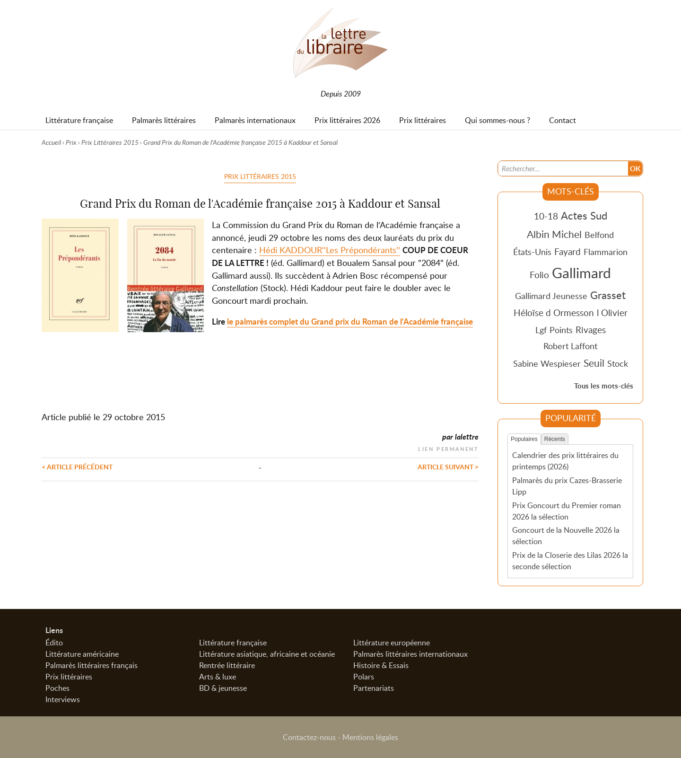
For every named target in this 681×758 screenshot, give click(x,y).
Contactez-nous (309, 737)
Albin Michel (554, 234)
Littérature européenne (391, 642)
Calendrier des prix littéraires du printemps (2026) (565, 461)
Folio (539, 274)
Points (561, 329)
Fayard (567, 251)
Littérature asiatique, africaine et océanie (267, 654)
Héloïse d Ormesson (554, 312)
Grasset (608, 295)
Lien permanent (448, 447)
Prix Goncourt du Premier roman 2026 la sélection (566, 511)
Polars (363, 676)
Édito (54, 642)
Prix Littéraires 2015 (110, 142)
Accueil (51, 142)
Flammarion (606, 251)
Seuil (594, 363)
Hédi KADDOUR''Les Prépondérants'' (329, 250)
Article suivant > (448, 466)
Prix (71, 142)
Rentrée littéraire (227, 665)
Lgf (541, 329)
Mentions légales (370, 737)
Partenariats (373, 688)
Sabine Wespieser (547, 363)
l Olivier (612, 312)
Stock (617, 363)
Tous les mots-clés (603, 386)
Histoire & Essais (381, 665)
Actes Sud (584, 215)
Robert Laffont (570, 346)
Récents (554, 439)
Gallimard (581, 272)
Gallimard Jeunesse (551, 295)
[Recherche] (563, 168)
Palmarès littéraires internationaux (410, 654)
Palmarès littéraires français (91, 665)
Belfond (599, 234)
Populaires (524, 439)
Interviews (62, 699)
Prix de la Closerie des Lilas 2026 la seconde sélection (570, 561)
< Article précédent (77, 466)
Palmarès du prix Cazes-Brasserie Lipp (567, 486)
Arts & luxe (217, 676)
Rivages (591, 329)
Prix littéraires (68, 676)
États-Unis (532, 251)
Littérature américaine (82, 654)
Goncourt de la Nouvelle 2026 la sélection (566, 535)
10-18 (546, 216)
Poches (57, 688)
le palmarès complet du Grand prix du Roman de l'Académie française (350, 321)
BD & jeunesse (223, 688)
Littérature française (233, 642)
